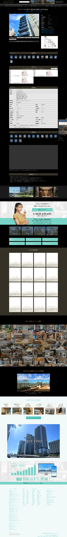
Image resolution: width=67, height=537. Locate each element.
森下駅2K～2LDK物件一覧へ (46, 239)
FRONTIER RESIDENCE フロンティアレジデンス (15, 521)
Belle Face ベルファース (12, 527)
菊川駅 (22, 98)
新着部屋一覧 (48, 494)
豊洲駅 (38, 494)
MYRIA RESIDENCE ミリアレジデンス (14, 508)
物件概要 (51, 5)
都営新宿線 (18, 93)
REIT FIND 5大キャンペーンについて (51, 490)
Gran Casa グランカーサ (12, 516)
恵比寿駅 (38, 491)
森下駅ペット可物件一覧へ (13, 243)
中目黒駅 (38, 502)
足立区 (24, 503)
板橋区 (24, 502)
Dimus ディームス (11, 503)
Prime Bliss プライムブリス (13, 529)
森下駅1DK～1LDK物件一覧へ (30, 243)
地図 (55, 5)
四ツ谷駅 (38, 498)
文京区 (24, 495)
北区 (23, 499)
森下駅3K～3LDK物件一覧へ (46, 243)
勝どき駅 (33, 498)
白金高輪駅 (33, 495)
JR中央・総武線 (18, 96)
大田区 (24, 498)
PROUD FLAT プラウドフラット (13, 495)
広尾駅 (33, 494)
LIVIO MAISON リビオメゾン (13, 525)
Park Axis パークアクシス (13, 490)
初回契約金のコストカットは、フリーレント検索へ (33, 483)
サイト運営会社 (49, 223)
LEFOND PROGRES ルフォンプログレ (14, 499)
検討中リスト (48, 498)
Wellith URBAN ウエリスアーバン (14, 523)
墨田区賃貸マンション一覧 (12, 4)
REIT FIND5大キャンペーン (33, 417)
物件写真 (47, 5)
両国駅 (23, 96)
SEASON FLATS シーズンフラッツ (14, 506)
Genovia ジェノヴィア (12, 512)
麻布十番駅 (33, 490)
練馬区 (27, 502)
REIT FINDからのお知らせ (50, 502)
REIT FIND (6, 4)
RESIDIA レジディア (12, 491)
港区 (23, 490)
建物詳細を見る (13, 87)
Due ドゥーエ (11, 507)
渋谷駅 (38, 490)
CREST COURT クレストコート (13, 515)
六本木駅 (33, 491)
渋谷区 (24, 491)
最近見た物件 (60, 124)
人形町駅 (33, 499)
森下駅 (22, 93)
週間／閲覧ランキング (49, 491)
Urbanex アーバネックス (12, 498)
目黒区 (27, 494)
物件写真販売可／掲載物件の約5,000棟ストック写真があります (25, 41)
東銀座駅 (33, 502)
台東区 (27, 495)
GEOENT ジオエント (12, 528)
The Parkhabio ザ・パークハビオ (14, 494)
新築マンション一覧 (49, 495)
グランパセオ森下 (19, 4)
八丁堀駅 (33, 503)
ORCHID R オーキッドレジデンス (14, 502)
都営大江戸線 (18, 95)
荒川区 (27, 499)
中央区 (27, 490)
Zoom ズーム (11, 524)
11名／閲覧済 (34, 5)
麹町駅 (38, 499)
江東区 (27, 491)
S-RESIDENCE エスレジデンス (13, 511)
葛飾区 (27, 503)
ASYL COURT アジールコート (13, 519)
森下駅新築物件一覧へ (12, 239)
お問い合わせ (41, 210)
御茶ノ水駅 (38, 503)
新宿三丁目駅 (39, 495)
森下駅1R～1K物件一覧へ (29, 239)
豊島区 (27, 498)
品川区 (24, 494)
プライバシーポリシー (49, 499)
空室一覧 (59, 5)
